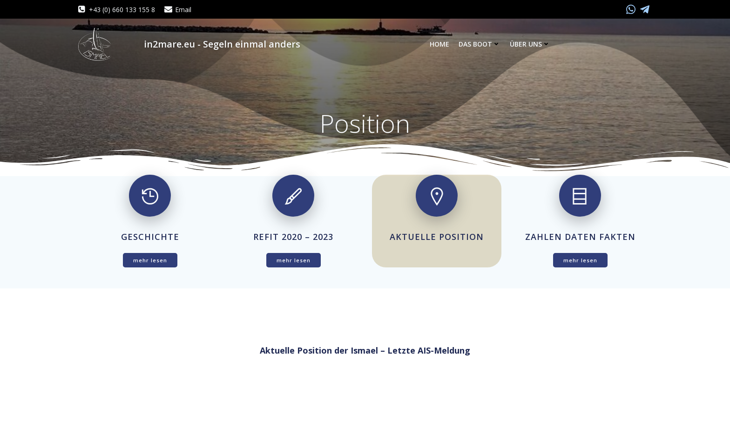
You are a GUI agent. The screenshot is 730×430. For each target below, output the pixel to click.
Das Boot (479, 44)
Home (439, 44)
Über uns (530, 44)
